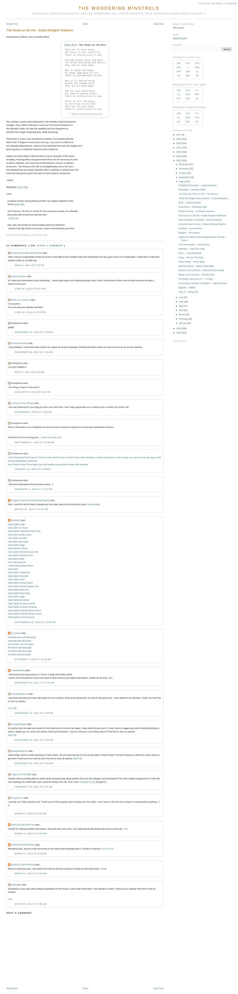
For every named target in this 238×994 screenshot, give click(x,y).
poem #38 (13, 218)
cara (131, 457)
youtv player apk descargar (21, 644)
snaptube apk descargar (19, 640)
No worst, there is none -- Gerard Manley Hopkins (202, 224)
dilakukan (90, 457)
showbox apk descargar (19, 654)
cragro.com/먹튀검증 (21, 774)
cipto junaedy (93, 504)
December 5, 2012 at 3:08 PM (33, 412)
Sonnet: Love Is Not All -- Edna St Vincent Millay (201, 270)
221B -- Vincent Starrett (189, 202)
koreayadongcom (19, 694)
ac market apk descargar (20, 651)
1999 (178, 332)
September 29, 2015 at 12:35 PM (35, 622)
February (183, 319)
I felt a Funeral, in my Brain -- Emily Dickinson (200, 220)
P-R (197, 94)
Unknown (15, 520)
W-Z (188, 75)
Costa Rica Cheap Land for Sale (26, 253)
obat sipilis (13, 569)
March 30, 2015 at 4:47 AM (31, 509)
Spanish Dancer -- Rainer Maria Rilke (196, 266)
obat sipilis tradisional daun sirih (23, 552)
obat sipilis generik (17, 562)
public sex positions (20, 300)
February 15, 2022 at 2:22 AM (33, 787)
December (184, 164)
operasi (137, 457)
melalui (99, 457)
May (181, 306)
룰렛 (110, 678)
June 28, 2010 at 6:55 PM (30, 312)
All (197, 75)
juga (153, 457)
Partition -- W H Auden (189, 232)
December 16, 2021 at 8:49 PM (34, 763)
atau (144, 457)
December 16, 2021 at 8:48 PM (34, 713)
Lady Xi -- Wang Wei (188, 292)
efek (77, 464)
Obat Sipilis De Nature (18, 600)
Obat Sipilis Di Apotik (18, 576)
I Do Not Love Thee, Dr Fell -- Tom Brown (198, 194)
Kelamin (33, 457)
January (182, 323)
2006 (178, 139)
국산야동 (12, 708)
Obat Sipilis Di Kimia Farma (21, 617)
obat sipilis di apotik (17, 538)
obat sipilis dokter (16, 559)
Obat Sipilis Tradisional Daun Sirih (24, 531)
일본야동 (12, 735)
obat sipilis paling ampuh (19, 534)
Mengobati (19, 457)
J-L (178, 94)
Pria (45, 457)
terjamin (65, 464)
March (182, 314)
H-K (178, 67)
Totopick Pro (17, 798)
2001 (178, 160)
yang (58, 464)
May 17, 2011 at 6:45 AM (29, 372)
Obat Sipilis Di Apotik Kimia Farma (24, 610)
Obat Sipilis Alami (16, 579)
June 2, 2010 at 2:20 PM (29, 265)
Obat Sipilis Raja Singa (19, 593)
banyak (11, 461)
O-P (179, 71)
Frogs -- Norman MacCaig (190, 257)
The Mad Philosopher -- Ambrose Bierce (197, 185)
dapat (83, 457)
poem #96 (19, 204)
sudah (158, 457)
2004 (178, 147)
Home (85, 24)
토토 (126, 829)
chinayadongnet (18, 724)
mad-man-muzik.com (51, 437)
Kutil (27, 457)
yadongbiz (16, 884)
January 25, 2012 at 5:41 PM (33, 392)
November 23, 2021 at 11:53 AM (34, 683)
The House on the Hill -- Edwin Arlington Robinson (39, 30)
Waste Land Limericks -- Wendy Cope (196, 274)
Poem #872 (71, 45)
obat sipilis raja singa (18, 541)
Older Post (158, 24)
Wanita (55, 457)
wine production (18, 276)
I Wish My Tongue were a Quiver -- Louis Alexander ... (204, 198)
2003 (178, 152)
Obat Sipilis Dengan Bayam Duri (23, 586)
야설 (10, 899)
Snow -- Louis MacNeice (190, 253)
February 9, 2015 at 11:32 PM (33, 489)
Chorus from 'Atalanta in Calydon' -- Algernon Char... (203, 283)
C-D (188, 63)
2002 (178, 156)
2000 (178, 328)
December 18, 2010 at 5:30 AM (34, 352)
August (182, 181)
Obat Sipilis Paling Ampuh (20, 583)
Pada (40, 457)
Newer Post (11, 24)
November (184, 168)
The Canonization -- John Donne (193, 244)
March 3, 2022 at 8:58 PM (31, 833)
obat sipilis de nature (18, 528)
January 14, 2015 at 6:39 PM (33, 469)
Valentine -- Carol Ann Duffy (191, 249)
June (181, 301)
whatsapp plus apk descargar (22, 637)
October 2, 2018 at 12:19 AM (33, 659)
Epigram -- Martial (186, 287)
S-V (178, 98)
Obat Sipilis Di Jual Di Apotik (21, 603)
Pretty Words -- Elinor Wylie (191, 261)
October (182, 173)
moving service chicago (22, 403)
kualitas (51, 464)
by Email (217, 3)
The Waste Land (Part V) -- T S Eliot (195, 279)
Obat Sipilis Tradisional (19, 572)
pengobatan (109, 457)
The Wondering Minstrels (119, 8)
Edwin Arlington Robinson (86, 114)
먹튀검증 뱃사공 (87, 782)
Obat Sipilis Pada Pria (18, 589)
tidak (71, 457)
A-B (178, 63)
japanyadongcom (19, 751)
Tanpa (62, 457)
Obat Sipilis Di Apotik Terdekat (22, 607)
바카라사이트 (107, 848)
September (184, 177)
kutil (10, 464)
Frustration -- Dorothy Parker (192, 189)
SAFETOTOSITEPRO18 (23, 824)
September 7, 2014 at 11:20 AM (34, 442)
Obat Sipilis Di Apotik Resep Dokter (25, 613)
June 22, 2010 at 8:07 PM (30, 288)
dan (50, 457)
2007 (178, 134)
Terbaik (15, 464)
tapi (148, 457)
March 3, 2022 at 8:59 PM (31, 853)
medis (118, 457)
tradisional (32, 461)
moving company (19, 343)
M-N (197, 67)
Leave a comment (49, 245)
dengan (125, 457)
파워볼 (103, 868)
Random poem (180, 38)
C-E (188, 90)
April (181, 310)
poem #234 (22, 187)
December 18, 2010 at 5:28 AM (34, 332)
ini (67, 457)
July (181, 297)
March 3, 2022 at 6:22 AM (31, 813)
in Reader (231, 3)
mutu (40, 464)
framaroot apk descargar (19, 647)
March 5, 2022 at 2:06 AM (31, 904)
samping (84, 464)
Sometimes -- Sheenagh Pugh (192, 207)
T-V (178, 75)
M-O (188, 94)
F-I (197, 90)
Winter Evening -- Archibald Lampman (196, 211)
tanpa (72, 464)
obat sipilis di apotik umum (20, 555)
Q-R (188, 71)
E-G (197, 63)
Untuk (11, 457)
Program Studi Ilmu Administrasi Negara (30, 500)
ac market (16, 633)
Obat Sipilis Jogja (16, 524)
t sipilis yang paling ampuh (20, 565)
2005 (178, 143)
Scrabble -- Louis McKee (190, 228)
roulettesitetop (18, 670)
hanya (76, 457)
